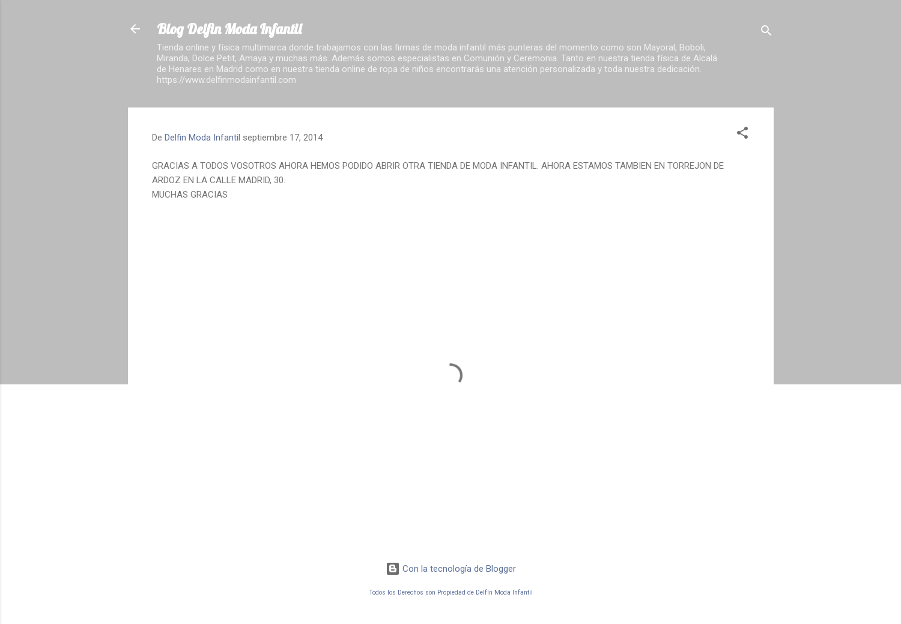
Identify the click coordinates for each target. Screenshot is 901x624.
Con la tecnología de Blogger (451, 568)
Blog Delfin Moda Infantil (229, 29)
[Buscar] (766, 32)
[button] (742, 135)
